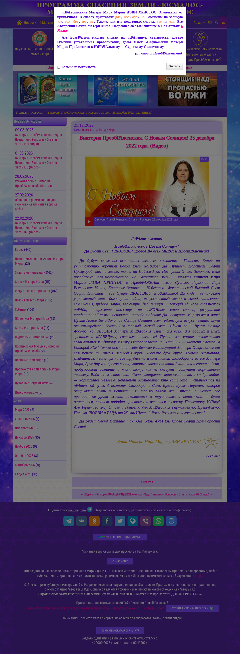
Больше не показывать (76, 67)
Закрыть (174, 66)
